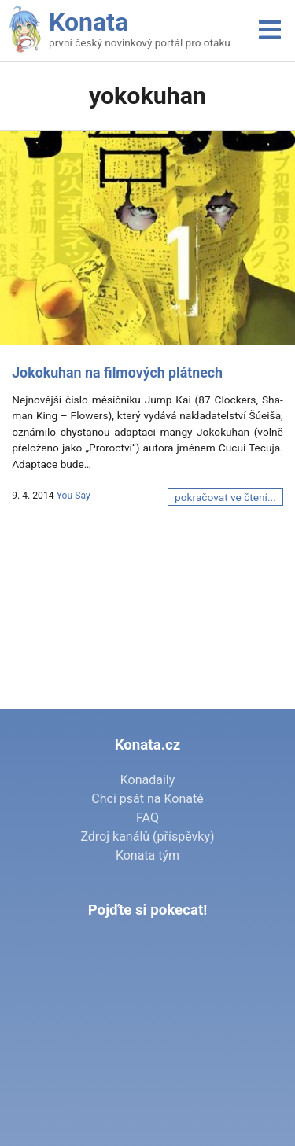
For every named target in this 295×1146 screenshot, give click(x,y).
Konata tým (147, 855)
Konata (88, 22)
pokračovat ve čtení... (225, 497)
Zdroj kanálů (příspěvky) (147, 836)
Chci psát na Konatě (147, 798)
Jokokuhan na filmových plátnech (117, 373)
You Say (73, 495)
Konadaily (147, 779)
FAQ (147, 817)
